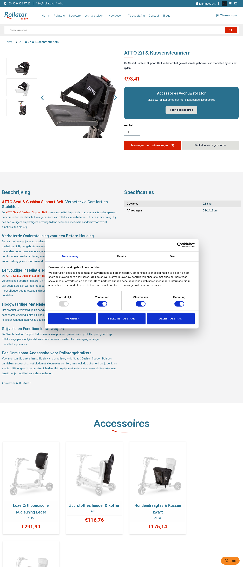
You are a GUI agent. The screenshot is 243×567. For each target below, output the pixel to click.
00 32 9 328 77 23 (19, 3)
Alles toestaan (170, 318)
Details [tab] (121, 256)
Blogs (166, 15)
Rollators (59, 15)
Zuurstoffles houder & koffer (91, 503)
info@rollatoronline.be (49, 3)
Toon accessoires (181, 109)
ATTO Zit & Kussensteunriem (39, 42)
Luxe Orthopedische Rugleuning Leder (30, 506)
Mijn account (206, 3)
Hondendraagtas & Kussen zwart (152, 506)
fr (230, 3)
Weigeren (72, 318)
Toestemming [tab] (70, 256)
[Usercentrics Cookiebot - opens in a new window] (180, 245)
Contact (154, 15)
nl (224, 3)
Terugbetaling (136, 15)
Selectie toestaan (121, 318)
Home (46, 15)
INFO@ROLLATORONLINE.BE (147, 559)
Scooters (75, 15)
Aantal (128, 125)
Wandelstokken (94, 15)
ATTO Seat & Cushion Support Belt (32, 202)
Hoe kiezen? (116, 15)
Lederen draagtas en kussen (213, 503)
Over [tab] (173, 256)
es (236, 3)
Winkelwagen (226, 15)
